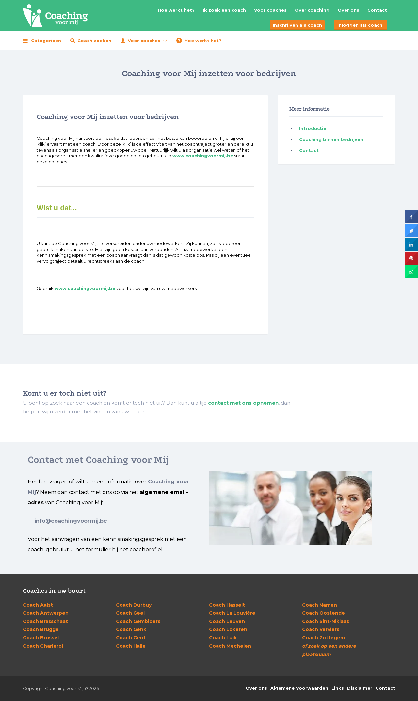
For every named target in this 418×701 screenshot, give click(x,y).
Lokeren (228, 629)
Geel (130, 613)
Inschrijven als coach (297, 25)
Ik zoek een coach (224, 10)
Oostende (323, 613)
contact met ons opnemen (243, 403)
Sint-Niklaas (325, 621)
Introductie (312, 128)
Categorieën (46, 40)
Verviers (320, 629)
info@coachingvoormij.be (70, 521)
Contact (377, 10)
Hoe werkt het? (176, 10)
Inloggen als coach (359, 25)
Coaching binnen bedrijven (331, 139)
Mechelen (230, 646)
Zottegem (323, 638)
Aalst (38, 605)
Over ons (348, 10)
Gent (131, 638)
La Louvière (232, 613)
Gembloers (138, 621)
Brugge (41, 629)
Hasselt (227, 605)
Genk (131, 629)
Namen (319, 605)
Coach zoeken (94, 40)
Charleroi (43, 646)
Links (337, 688)
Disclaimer (359, 688)
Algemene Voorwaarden (299, 688)
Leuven (227, 621)
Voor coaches (270, 10)
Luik (223, 638)
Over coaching (312, 10)
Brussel (41, 638)
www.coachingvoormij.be (202, 155)
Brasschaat (45, 621)
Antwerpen (46, 613)
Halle (131, 646)
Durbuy (134, 605)
